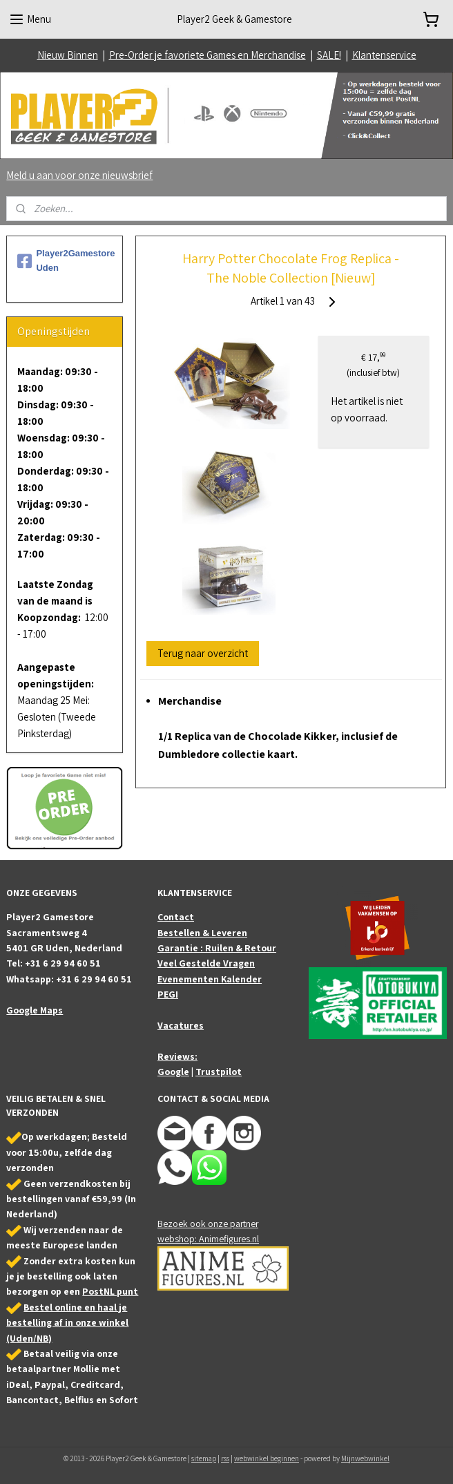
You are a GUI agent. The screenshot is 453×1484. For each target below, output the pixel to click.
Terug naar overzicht (203, 653)
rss (225, 1458)
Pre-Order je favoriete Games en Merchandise (207, 54)
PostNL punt (110, 1291)
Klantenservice (384, 54)
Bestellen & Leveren (202, 932)
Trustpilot (218, 1071)
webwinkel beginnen (266, 1458)
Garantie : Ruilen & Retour (216, 948)
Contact (175, 917)
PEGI (167, 994)
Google (173, 1071)
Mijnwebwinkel (365, 1458)
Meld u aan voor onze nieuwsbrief (79, 175)
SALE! (329, 54)
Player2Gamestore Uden (64, 260)
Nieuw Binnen (67, 54)
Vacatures (180, 1025)
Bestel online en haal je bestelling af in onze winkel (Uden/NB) (67, 1322)
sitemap (203, 1458)
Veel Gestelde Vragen (206, 963)
